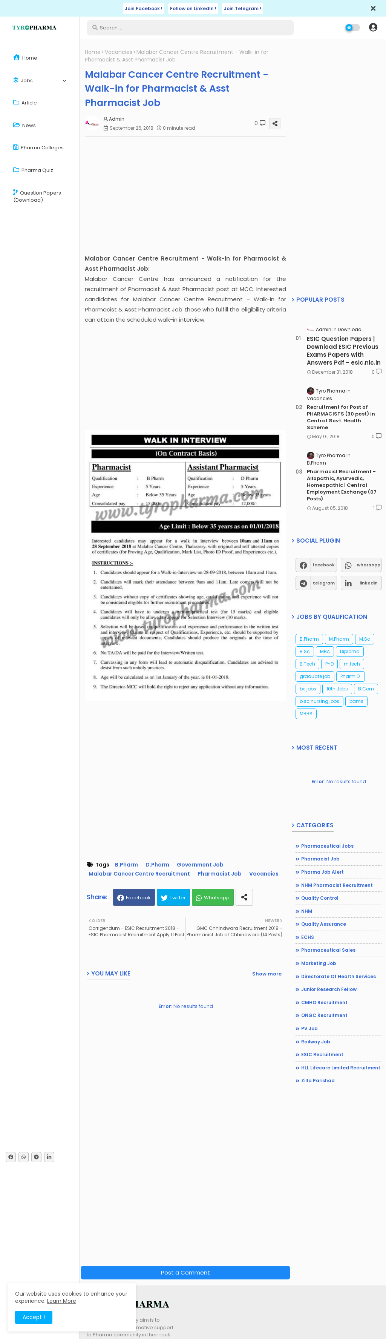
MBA (325, 651)
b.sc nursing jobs (319, 701)
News (24, 125)
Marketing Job (318, 963)
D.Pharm (157, 864)
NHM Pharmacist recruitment (337, 885)
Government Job (200, 864)
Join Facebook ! (143, 8)
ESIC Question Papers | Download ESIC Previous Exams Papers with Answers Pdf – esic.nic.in (344, 351)
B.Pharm (126, 864)
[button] (373, 27)
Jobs (23, 80)
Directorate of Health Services (338, 976)
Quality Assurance (323, 924)
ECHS (307, 937)
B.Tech (307, 664)
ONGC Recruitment (324, 1015)
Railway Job (315, 1041)
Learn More (61, 1301)
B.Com (366, 689)
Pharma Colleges (38, 147)
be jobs (308, 689)
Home (25, 57)
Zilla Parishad (318, 1080)
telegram (324, 583)
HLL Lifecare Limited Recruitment (340, 1067)
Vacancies (118, 52)
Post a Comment (185, 1272)
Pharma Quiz (33, 170)
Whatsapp (217, 897)
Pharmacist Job (220, 873)
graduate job (315, 676)
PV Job (309, 1028)
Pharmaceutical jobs (327, 846)
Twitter (178, 897)
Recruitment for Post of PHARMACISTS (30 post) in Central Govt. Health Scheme (341, 417)
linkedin (369, 583)
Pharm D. (350, 676)
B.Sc (305, 651)
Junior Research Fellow (329, 989)
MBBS (306, 713)
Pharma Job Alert (322, 872)
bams (356, 701)
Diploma (350, 651)
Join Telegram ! (242, 8)
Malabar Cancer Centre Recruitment (139, 873)
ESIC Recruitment (322, 1054)
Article (25, 102)
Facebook (138, 897)
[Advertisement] (187, 195)
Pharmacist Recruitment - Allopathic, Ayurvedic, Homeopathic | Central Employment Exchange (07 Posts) (342, 485)
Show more (267, 973)
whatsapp (368, 565)
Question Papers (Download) (37, 196)
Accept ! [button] (34, 1317)
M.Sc (364, 639)
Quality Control (320, 898)
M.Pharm (339, 639)
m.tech (352, 664)
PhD (329, 664)
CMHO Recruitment (324, 1002)
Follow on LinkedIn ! (193, 8)
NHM (306, 911)
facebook (323, 565)
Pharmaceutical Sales (328, 950)
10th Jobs (337, 689)
